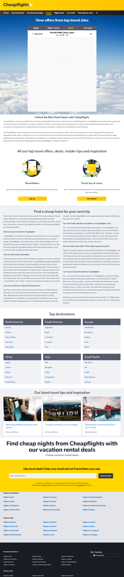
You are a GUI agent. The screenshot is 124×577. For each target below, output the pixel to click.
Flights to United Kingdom (92, 497)
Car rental (71, 13)
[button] (36, 28)
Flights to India (9, 501)
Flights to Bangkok (50, 530)
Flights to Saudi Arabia (51, 510)
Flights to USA (8, 497)
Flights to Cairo (48, 535)
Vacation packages (35, 13)
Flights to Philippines (11, 505)
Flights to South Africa (11, 510)
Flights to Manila (9, 522)
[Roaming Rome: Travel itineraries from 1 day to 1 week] (102, 409)
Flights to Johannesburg (12, 535)
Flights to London (89, 522)
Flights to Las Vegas (90, 535)
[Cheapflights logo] (16, 5)
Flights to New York (10, 526)
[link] (32, 199)
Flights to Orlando (49, 522)
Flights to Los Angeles (91, 530)
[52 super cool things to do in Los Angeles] (62, 409)
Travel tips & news (85, 13)
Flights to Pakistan (50, 497)
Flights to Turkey (89, 510)
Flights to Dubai (88, 526)
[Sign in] (97, 13)
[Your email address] (52, 475)
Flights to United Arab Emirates (94, 505)
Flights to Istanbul (49, 526)
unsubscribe (81, 485)
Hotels (48, 13)
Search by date (18, 13)
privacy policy (47, 485)
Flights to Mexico (49, 505)
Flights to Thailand (89, 501)
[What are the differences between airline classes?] (22, 409)
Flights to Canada (49, 501)
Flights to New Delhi (11, 530)
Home (6, 13)
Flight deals (59, 13)
